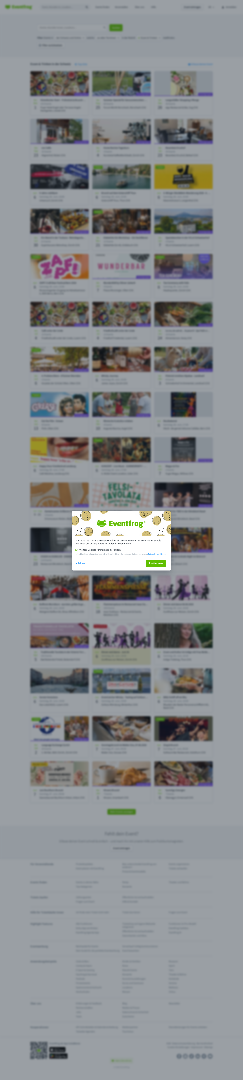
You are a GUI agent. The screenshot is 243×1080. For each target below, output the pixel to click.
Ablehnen (80, 563)
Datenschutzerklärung (157, 554)
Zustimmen (156, 563)
